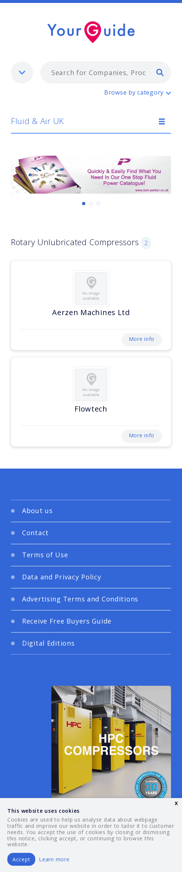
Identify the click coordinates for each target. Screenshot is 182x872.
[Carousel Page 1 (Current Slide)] (83, 203)
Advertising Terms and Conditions (80, 598)
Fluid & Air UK (37, 120)
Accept (21, 859)
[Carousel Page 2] (91, 203)
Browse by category (134, 92)
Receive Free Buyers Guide (67, 621)
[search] (160, 72)
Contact (35, 532)
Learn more (54, 859)
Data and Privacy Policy (61, 576)
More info (141, 338)
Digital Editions (48, 643)
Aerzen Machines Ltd (91, 312)
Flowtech (91, 409)
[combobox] (105, 72)
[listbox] (22, 72)
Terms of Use (45, 554)
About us (37, 510)
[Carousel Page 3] (98, 203)
